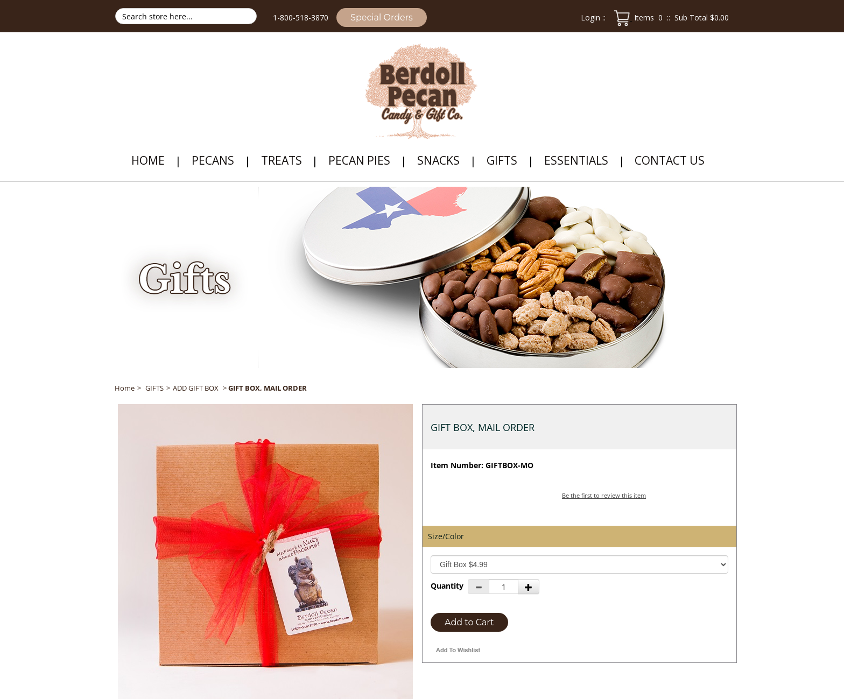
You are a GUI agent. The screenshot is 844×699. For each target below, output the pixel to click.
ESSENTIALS (576, 160)
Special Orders (381, 17)
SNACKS (438, 160)
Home (125, 388)
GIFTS (502, 160)
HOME (148, 160)
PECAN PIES (359, 160)
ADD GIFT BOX (196, 388)
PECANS (213, 160)
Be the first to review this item (604, 495)
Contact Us (670, 160)
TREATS (281, 160)
